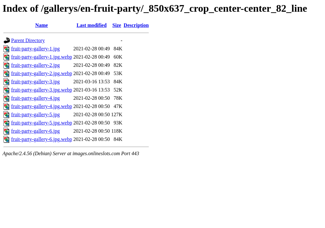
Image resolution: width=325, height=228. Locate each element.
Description (136, 25)
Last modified (91, 25)
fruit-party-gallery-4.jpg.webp (41, 106)
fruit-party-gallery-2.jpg (35, 65)
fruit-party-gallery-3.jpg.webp (41, 89)
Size (116, 25)
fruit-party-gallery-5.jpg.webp (41, 122)
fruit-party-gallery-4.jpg (35, 98)
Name (41, 25)
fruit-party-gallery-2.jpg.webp (41, 73)
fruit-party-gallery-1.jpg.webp (41, 57)
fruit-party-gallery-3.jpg (35, 81)
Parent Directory (28, 40)
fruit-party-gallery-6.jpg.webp (41, 139)
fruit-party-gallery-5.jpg (35, 114)
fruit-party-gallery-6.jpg (35, 131)
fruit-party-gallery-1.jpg (35, 48)
